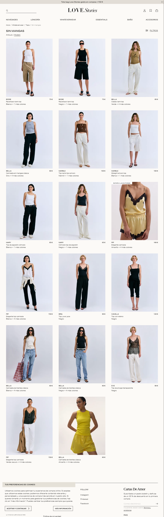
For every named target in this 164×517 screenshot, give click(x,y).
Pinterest (84, 499)
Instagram (84, 494)
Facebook (84, 503)
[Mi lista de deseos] (150, 10)
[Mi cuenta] (144, 10)
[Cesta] (156, 10)
